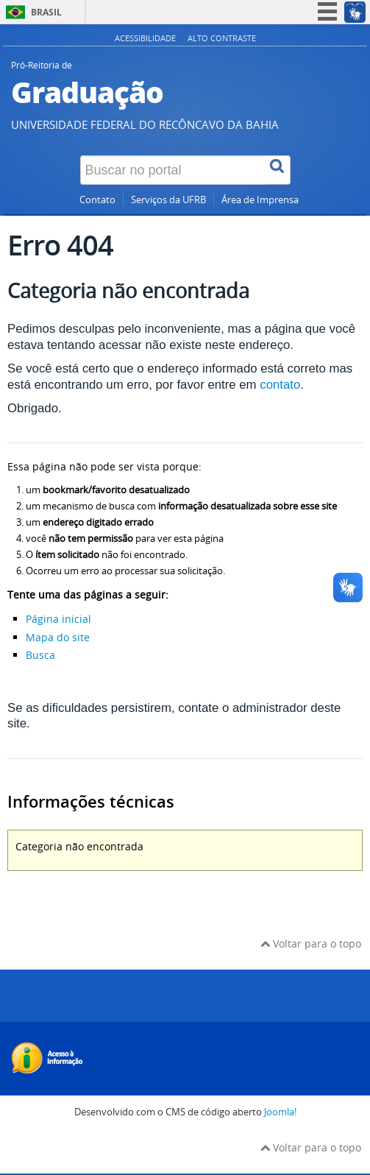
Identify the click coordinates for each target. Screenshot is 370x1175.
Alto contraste (222, 37)
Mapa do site (58, 637)
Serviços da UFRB (168, 200)
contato (280, 385)
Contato (97, 200)
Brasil (46, 12)
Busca (40, 655)
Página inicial (58, 619)
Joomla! (280, 1112)
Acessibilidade (145, 37)
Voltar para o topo (310, 943)
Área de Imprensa (260, 200)
